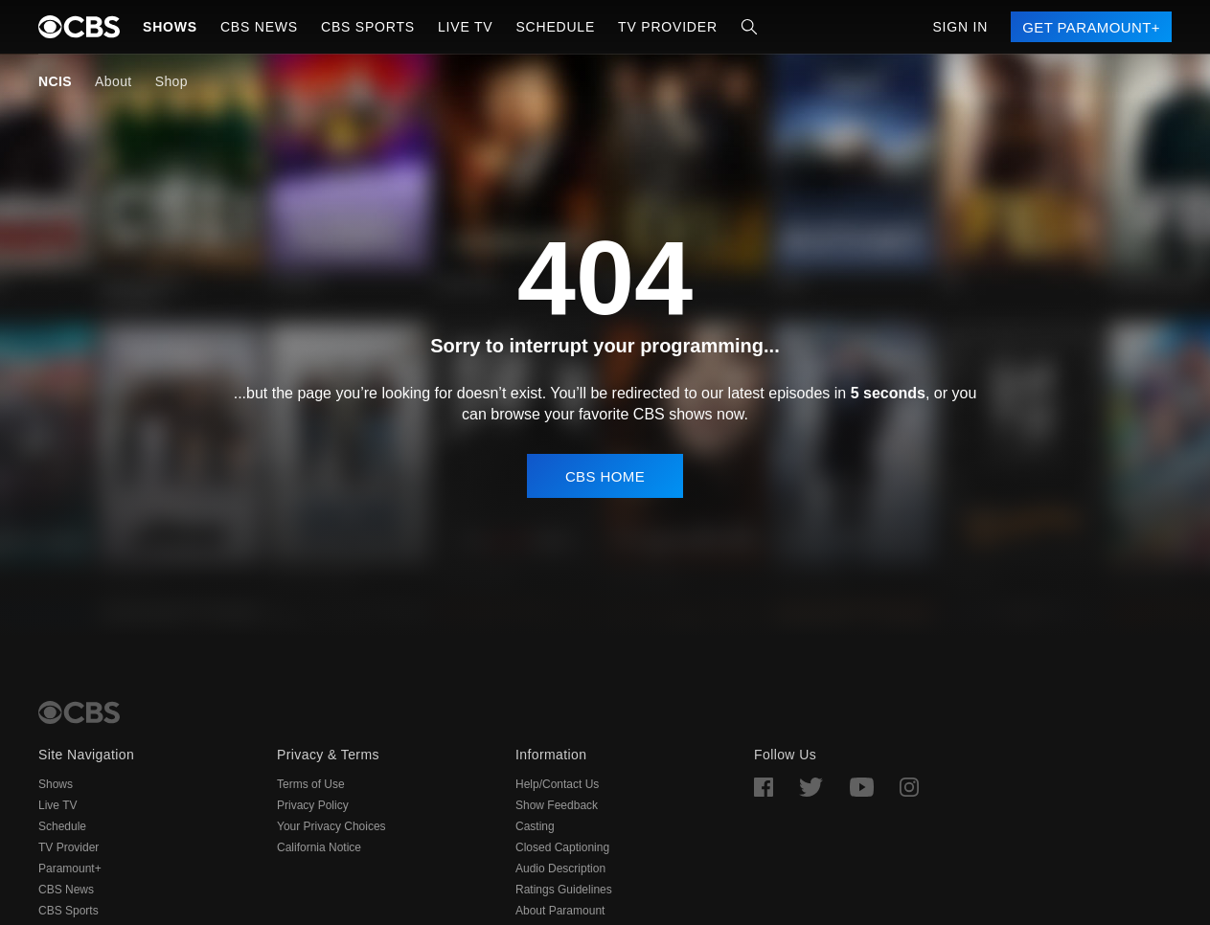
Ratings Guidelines (563, 889)
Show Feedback (556, 805)
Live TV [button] (465, 26)
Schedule (555, 26)
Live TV (57, 805)
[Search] (749, 26)
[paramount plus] (79, 26)
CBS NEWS (259, 26)
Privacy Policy (313, 805)
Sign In (960, 26)
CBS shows (673, 414)
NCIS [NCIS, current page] (55, 81)
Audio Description (560, 868)
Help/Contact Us (557, 784)
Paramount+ (70, 868)
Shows (170, 26)
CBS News (66, 889)
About (113, 81)
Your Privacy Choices (331, 826)
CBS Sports (68, 910)
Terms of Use (311, 784)
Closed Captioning (562, 847)
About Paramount (560, 910)
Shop (171, 81)
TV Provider (668, 26)
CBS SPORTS (368, 26)
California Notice (319, 847)
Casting (535, 826)
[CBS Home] (79, 712)
